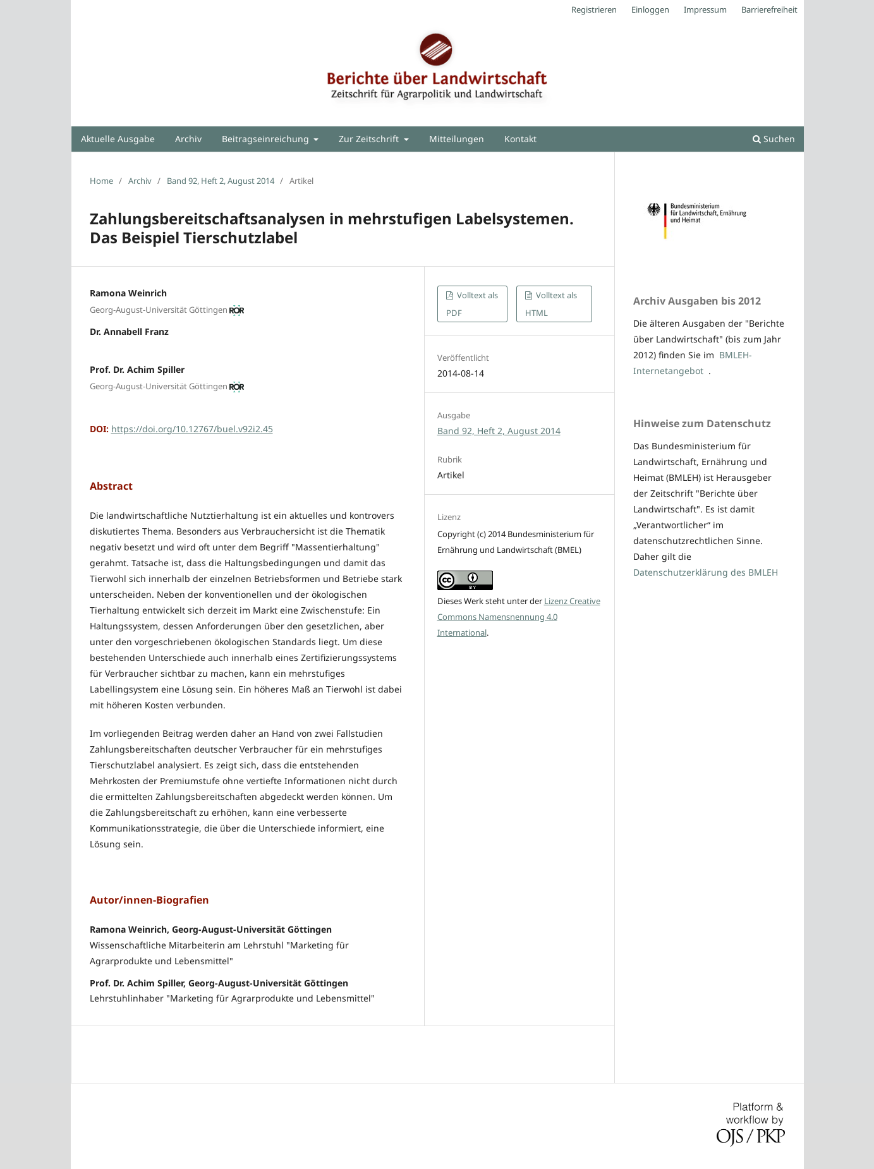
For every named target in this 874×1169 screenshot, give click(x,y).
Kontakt (520, 139)
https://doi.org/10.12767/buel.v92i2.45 (192, 429)
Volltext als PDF (472, 303)
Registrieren (594, 9)
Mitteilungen (456, 139)
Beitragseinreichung (267, 139)
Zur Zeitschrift (370, 139)
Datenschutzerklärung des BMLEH (705, 572)
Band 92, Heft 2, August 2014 (220, 180)
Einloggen (650, 9)
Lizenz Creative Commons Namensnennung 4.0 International (518, 616)
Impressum (705, 9)
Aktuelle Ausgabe (118, 139)
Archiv (188, 139)
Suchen (774, 139)
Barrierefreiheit (769, 9)
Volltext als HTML (551, 303)
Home (101, 180)
